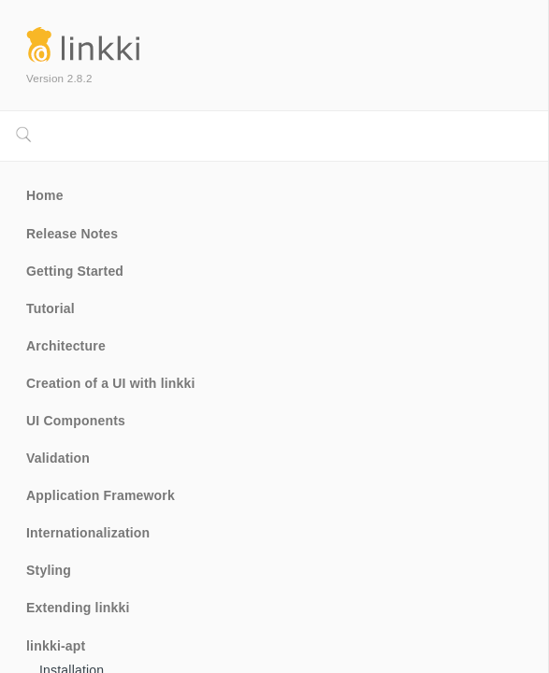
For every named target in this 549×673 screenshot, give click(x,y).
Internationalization (88, 532)
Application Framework (100, 495)
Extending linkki (78, 607)
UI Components (75, 420)
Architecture (66, 345)
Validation (58, 458)
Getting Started (74, 271)
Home (45, 195)
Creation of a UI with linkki (110, 383)
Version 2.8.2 (59, 78)
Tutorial (50, 308)
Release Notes (72, 233)
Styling (48, 570)
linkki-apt (55, 645)
